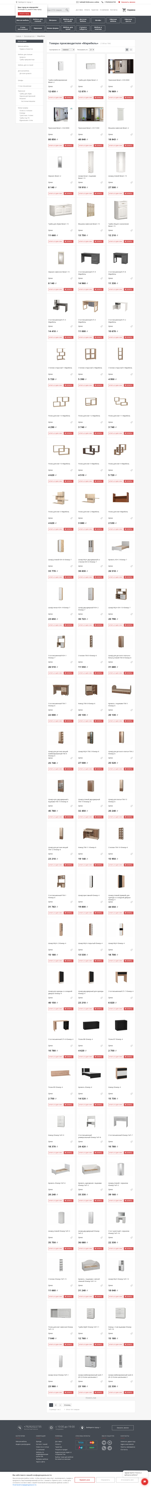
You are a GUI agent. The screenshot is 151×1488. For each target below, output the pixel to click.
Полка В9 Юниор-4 (55, 1087)
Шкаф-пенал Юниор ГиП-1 (58, 1375)
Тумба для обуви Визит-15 (58, 224)
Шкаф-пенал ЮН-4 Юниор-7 (59, 607)
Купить (69, 97)
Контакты (113, 10)
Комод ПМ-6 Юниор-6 (86, 703)
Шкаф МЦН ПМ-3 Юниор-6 (88, 751)
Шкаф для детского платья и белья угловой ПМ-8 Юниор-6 (119, 656)
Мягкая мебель (23, 20)
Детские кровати (25, 73)
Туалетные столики (26, 115)
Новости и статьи (42, 1447)
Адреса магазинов (127, 1444)
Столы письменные (23, 28)
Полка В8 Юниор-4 (85, 1039)
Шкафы (98, 20)
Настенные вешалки (28, 101)
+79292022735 (110, 2)
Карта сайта (40, 1462)
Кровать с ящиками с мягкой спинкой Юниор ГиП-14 (89, 1280)
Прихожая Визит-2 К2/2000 (58, 128)
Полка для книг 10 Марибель (59, 464)
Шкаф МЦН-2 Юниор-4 (57, 943)
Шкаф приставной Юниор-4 (88, 895)
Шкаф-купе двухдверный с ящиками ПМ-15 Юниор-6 (58, 800)
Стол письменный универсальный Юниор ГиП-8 (89, 1136)
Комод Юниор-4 (114, 1087)
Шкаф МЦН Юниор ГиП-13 (118, 1279)
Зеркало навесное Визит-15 (59, 272)
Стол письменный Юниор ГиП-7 (120, 1135)
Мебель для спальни (38, 20)
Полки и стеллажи (26, 111)
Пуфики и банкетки (26, 49)
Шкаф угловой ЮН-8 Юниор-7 (60, 560)
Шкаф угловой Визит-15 (117, 176)
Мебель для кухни (68, 28)
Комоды (22, 113)
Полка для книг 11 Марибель (119, 416)
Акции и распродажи (23, 1444)
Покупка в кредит (61, 1450)
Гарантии (94, 10)
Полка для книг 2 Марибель (88, 512)
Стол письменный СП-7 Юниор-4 (120, 991)
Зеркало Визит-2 (54, 176)
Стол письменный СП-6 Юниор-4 (60, 1039)
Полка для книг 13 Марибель (59, 416)
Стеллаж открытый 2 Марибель (90, 368)
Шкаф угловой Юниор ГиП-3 (59, 1231)
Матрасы (53, 20)
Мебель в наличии (98, 28)
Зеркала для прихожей (27, 96)
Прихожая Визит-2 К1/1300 (88, 128)
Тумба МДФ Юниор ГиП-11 (88, 1327)
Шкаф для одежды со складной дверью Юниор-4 (60, 992)
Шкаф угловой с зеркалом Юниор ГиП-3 (118, 1184)
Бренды (38, 1441)
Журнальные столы (26, 120)
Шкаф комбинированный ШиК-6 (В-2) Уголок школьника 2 (120, 1376)
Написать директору (128, 1441)
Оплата (87, 10)
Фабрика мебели (42, 1459)
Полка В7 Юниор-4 (115, 1039)
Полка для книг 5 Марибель (88, 464)
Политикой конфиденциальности (24, 1485)
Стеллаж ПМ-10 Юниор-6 (118, 847)
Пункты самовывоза (128, 1447)
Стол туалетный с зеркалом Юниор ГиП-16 (118, 1232)
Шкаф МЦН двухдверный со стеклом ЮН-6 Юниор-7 (89, 561)
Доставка (79, 10)
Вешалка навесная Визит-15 (89, 224)
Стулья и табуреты (83, 28)
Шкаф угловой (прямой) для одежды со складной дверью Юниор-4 (119, 897)
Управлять (105, 1480)
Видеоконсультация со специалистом (63, 1453)
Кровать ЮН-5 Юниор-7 (117, 560)
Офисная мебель (113, 20)
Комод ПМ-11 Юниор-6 (87, 847)
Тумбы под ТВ (24, 118)
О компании (104, 10)
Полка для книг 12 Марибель (89, 416)
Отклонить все (127, 1480)
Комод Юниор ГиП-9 (56, 1135)
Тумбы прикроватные (27, 60)
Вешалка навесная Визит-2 (118, 128)
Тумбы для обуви (26, 94)
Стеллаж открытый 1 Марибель (60, 368)
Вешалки (23, 98)
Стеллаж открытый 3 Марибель (120, 368)
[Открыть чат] (144, 1481)
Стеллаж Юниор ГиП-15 (57, 1279)
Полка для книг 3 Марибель (58, 512)
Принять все (85, 1480)
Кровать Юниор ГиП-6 (56, 1183)
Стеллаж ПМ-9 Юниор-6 (87, 655)
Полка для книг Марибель (118, 512)
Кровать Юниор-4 (85, 1087)
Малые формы (53, 28)
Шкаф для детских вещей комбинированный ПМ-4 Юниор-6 (58, 753)
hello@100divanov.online (89, 2)
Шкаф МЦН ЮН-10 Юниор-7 (119, 607)
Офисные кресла (128, 20)
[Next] (60, 1405)
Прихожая (38, 28)
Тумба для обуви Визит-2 (88, 80)
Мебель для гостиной (68, 20)
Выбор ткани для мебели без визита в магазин (64, 1458)
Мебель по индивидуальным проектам (42, 1454)
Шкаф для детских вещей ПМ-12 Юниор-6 (58, 848)
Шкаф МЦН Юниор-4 (116, 943)
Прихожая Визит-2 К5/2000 (118, 80)
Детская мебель (83, 20)
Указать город (24, 14)
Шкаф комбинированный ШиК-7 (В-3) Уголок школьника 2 (90, 1376)
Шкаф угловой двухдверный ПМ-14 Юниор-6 (89, 800)
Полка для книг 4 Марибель (118, 464)
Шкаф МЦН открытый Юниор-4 (90, 943)
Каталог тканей (41, 1444)
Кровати (22, 57)
